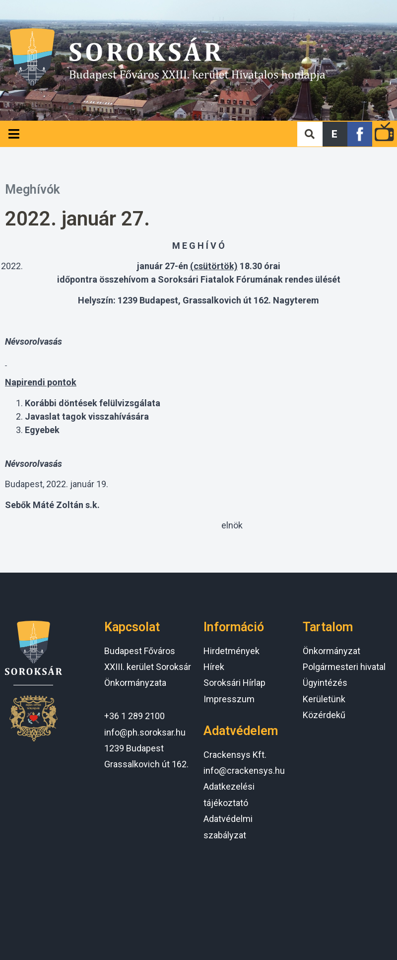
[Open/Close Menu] (13, 134)
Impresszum (229, 699)
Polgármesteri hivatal (344, 667)
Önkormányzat (331, 651)
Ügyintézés (325, 682)
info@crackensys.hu (244, 770)
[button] (335, 134)
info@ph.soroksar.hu (145, 732)
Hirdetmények (231, 651)
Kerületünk (324, 699)
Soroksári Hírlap (234, 682)
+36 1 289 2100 (134, 716)
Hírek (213, 667)
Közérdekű (324, 715)
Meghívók (32, 189)
